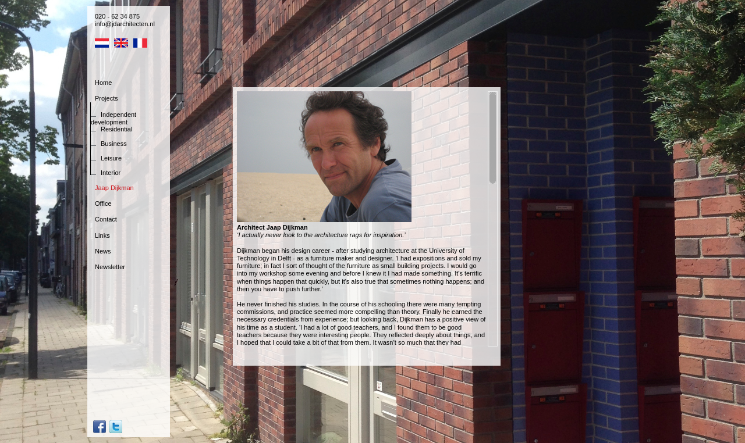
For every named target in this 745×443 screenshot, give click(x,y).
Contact (106, 219)
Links (102, 235)
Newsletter (110, 266)
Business (114, 143)
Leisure (111, 158)
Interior (110, 172)
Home (103, 82)
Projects (106, 98)
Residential (116, 129)
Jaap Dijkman (114, 187)
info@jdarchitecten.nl (125, 23)
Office (103, 203)
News (103, 251)
